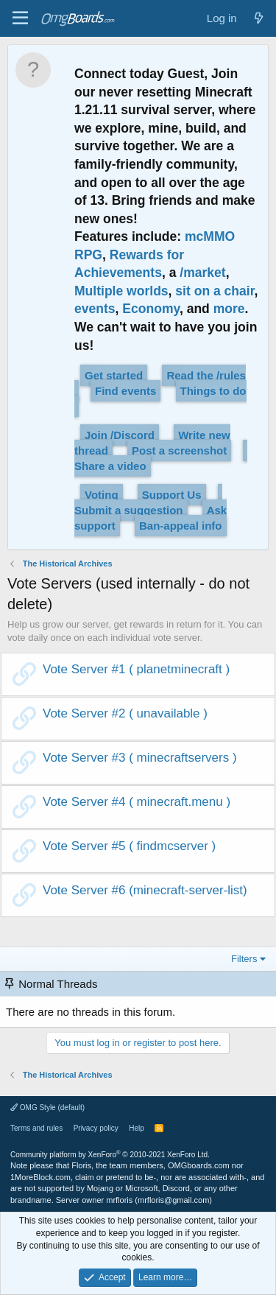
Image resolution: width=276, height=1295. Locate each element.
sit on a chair (214, 291)
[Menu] (20, 18)
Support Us (172, 494)
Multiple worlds (121, 291)
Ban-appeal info (180, 525)
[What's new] (258, 18)
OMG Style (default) (47, 1107)
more (229, 308)
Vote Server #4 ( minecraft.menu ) (136, 802)
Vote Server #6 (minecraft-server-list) (145, 890)
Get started (114, 375)
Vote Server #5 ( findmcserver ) (129, 846)
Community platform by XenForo (110, 1155)
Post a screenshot (179, 450)
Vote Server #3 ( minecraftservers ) (140, 758)
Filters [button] (244, 958)
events (95, 308)
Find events (125, 391)
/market (202, 272)
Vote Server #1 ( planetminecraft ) (136, 669)
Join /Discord (120, 435)
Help (136, 1128)
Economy (151, 308)
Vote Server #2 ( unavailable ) (125, 713)
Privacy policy (96, 1128)
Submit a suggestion (128, 510)
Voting (101, 494)
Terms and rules (36, 1128)
